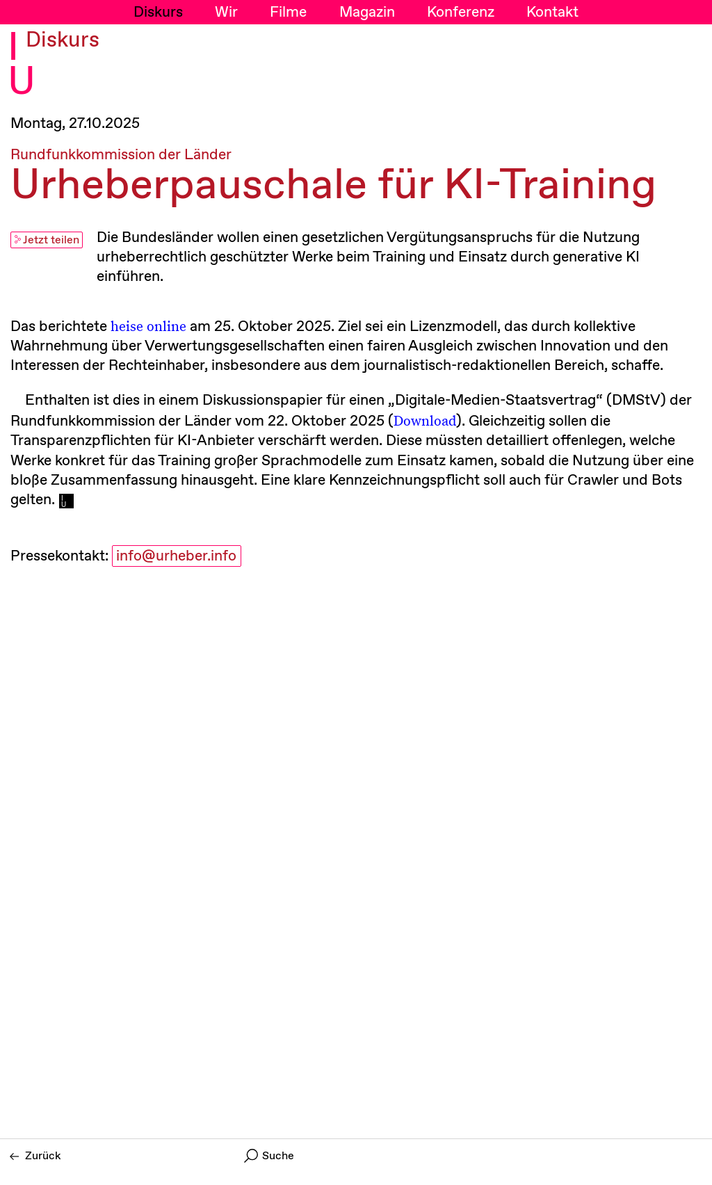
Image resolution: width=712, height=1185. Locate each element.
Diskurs (158, 12)
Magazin (367, 12)
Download (425, 420)
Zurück (35, 1156)
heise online (148, 325)
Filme (288, 12)
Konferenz (460, 12)
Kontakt (552, 12)
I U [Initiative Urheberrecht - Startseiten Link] (21, 65)
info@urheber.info (176, 556)
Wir (226, 12)
